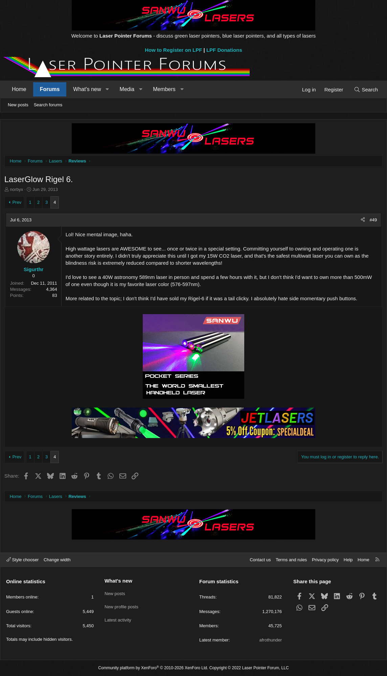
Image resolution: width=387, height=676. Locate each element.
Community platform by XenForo (153, 668)
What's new (87, 89)
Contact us (260, 559)
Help (348, 559)
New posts (18, 104)
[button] (107, 89)
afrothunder (270, 639)
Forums (50, 89)
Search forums (48, 104)
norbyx (17, 190)
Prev (18, 203)
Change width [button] (57, 559)
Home (19, 89)
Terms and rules (291, 559)
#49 (372, 220)
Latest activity (118, 616)
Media (127, 89)
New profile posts (121, 604)
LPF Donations (224, 50)
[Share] (361, 221)
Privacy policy (325, 559)
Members (164, 89)
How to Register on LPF (173, 50)
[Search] (366, 89)
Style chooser (22, 559)
